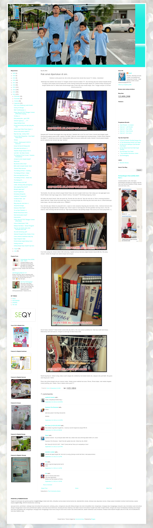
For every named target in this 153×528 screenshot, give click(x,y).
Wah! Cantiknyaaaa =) (20, 110)
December (17, 96)
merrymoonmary (79, 519)
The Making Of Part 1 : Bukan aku (23, 177)
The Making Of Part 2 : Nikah (21, 173)
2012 (14, 94)
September (17, 103)
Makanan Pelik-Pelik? (19, 208)
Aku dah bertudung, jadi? (20, 232)
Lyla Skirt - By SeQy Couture (21, 153)
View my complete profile (125, 84)
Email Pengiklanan (19, 191)
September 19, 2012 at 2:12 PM (53, 456)
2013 (14, 92)
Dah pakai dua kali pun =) (20, 148)
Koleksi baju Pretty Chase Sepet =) (23, 129)
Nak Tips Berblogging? (26, 282)
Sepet (47, 435)
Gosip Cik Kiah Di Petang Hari (22, 146)
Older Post (109, 488)
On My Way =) (17, 201)
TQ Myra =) (17, 116)
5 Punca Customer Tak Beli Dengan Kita (130, 140)
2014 (14, 89)
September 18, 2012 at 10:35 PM (54, 402)
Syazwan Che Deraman (51, 407)
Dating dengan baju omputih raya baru (24, 245)
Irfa (46, 462)
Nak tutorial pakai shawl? (20, 215)
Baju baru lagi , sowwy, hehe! (21, 134)
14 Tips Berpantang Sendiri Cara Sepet (130, 142)
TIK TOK (14, 304)
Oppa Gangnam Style (19, 239)
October (16, 101)
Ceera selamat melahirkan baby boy (23, 236)
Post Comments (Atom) (54, 491)
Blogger (93, 519)
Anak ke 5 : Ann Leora (126, 133)
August (16, 248)
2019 (14, 78)
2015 (14, 87)
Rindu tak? (16, 161)
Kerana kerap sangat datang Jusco (23, 241)
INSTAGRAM (15, 300)
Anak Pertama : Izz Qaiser (127, 125)
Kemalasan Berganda (19, 194)
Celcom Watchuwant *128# (21, 223)
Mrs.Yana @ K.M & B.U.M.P (53, 425)
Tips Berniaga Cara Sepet (127, 151)
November (17, 98)
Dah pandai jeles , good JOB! (21, 118)
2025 (14, 73)
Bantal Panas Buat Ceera (20, 212)
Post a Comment (47, 484)
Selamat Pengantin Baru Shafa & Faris (24, 234)
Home (76, 488)
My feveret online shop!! (20, 163)
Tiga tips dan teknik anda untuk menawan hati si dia (22, 228)
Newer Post (44, 488)
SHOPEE (14, 302)
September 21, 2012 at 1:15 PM (53, 481)
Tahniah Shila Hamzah (20, 168)
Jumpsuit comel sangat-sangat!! (22, 159)
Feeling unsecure (18, 243)
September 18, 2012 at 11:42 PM (54, 420)
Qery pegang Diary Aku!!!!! (21, 187)
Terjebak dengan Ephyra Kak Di (22, 150)
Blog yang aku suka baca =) (21, 203)
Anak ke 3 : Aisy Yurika (126, 129)
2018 (14, 80)
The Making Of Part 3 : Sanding (22, 170)
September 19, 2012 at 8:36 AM (53, 430)
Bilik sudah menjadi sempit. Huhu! (23, 166)
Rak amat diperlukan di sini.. (21, 175)
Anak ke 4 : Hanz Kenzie (126, 131)
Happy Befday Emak (19, 123)
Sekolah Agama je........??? (21, 120)
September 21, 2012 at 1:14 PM (53, 468)
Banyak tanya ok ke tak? (20, 182)
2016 (14, 85)
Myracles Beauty (124, 162)
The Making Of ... (18, 180)
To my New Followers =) (20, 210)
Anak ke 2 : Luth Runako (126, 127)
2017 (14, 82)
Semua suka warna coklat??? (21, 131)
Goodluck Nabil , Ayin (19, 198)
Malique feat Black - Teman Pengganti (24, 225)
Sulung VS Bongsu (19, 107)
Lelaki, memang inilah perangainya (23, 184)
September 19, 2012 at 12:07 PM (54, 446)
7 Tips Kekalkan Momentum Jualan (129, 153)
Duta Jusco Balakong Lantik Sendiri (23, 105)
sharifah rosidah (49, 452)
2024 (14, 75)
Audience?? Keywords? (20, 196)
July (15, 251)
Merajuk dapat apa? (19, 189)
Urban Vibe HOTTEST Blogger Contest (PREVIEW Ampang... (24, 113)
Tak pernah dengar (19, 205)
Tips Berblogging (124, 155)
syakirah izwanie (50, 397)
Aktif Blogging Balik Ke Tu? (19, 273)
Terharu (16, 140)
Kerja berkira (17, 217)
